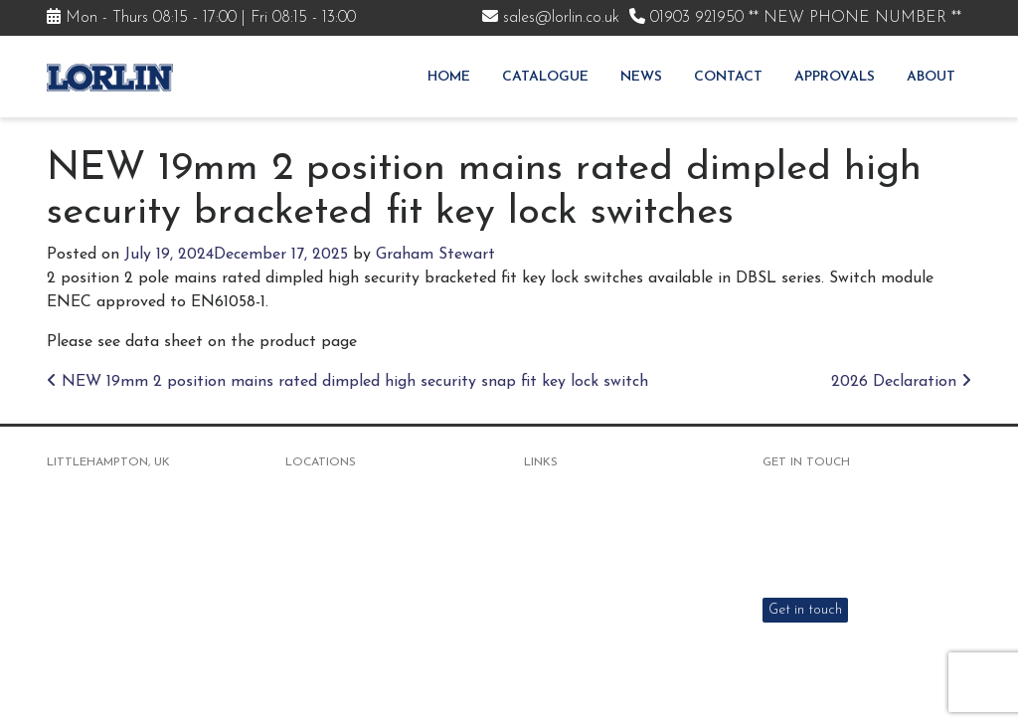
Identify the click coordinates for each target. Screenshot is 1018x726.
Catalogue (545, 77)
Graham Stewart (435, 255)
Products (552, 516)
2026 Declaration (901, 382)
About (931, 77)
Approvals (834, 77)
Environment (562, 616)
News (641, 77)
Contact (728, 77)
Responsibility (566, 641)
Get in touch (805, 610)
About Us (553, 541)
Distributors (560, 591)
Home (448, 77)
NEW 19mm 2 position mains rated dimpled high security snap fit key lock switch (347, 382)
